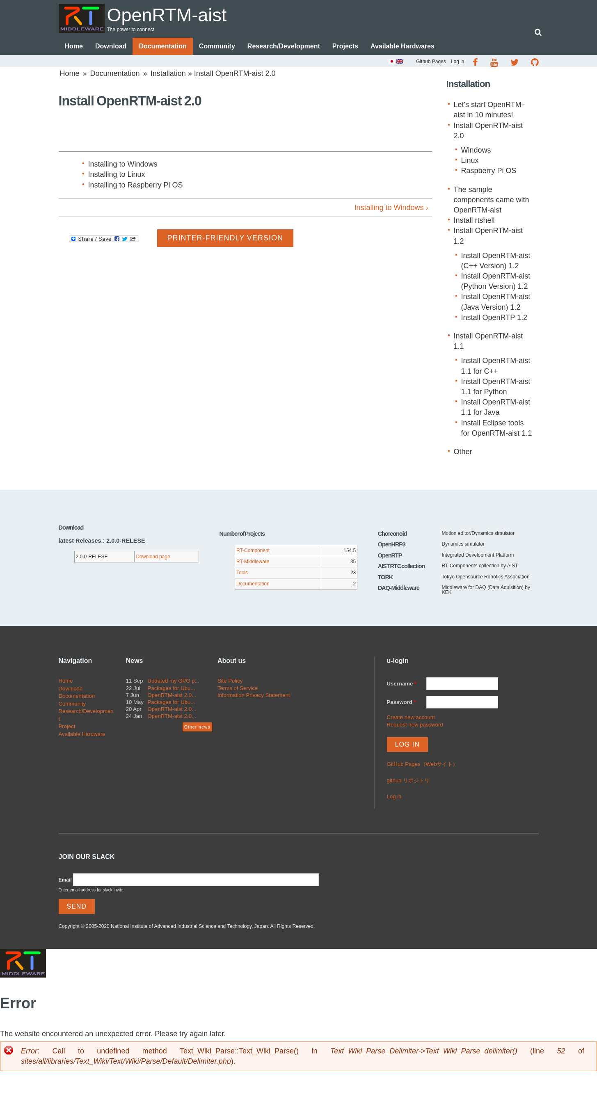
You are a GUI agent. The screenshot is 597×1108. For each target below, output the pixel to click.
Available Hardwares (403, 46)
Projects (345, 46)
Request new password (415, 725)
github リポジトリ (408, 780)
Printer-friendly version (225, 238)
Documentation (162, 46)
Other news (197, 726)
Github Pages (431, 61)
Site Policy (230, 681)
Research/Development (283, 46)
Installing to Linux (116, 174)
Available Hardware (82, 734)
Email (65, 880)
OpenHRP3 (391, 544)
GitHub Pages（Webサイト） (422, 764)
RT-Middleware (252, 561)
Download (110, 46)
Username (402, 684)
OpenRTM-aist (167, 15)
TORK (385, 577)
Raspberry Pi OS (489, 171)
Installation (168, 73)
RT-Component (253, 550)
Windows (476, 150)
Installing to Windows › (391, 207)
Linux (470, 160)
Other (463, 452)
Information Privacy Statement (253, 695)
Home (74, 46)
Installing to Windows (123, 164)
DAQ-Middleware (398, 588)
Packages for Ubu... (171, 688)
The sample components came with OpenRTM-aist (491, 199)
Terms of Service (237, 688)
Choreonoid (392, 533)
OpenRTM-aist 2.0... (172, 695)
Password (401, 702)
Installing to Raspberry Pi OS (135, 185)
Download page (153, 557)
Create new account (411, 717)
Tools (242, 573)
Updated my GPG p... (173, 681)
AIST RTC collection (401, 566)
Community (217, 46)
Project (67, 726)
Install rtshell (474, 220)
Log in (457, 61)
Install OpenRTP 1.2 (494, 317)
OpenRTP (390, 555)
